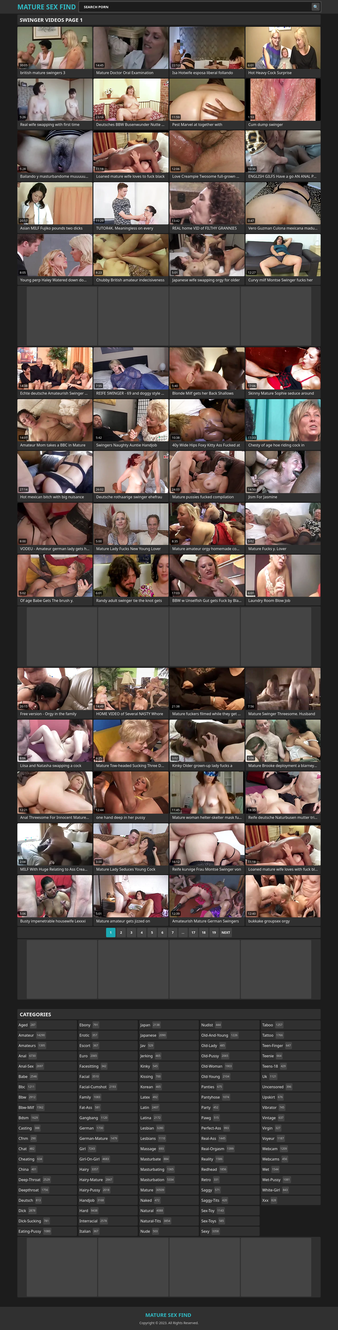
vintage (273, 1117)
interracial (94, 1220)
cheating (31, 1159)
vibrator (273, 1107)
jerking (150, 1055)
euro (89, 1055)
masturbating (157, 1169)
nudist (211, 1024)
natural (152, 1210)
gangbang (94, 1117)
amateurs (32, 1045)
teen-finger (277, 1045)
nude (149, 1231)
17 (193, 932)
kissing (151, 1076)
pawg (210, 1117)
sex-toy (213, 1210)
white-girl (275, 1190)
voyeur (273, 1138)
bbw (28, 1097)
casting (30, 1128)
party (210, 1107)
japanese (153, 1035)
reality (212, 1159)
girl (88, 1148)
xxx (269, 1200)
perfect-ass (215, 1128)
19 (214, 932)
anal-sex (31, 1066)
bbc (27, 1086)
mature (152, 1190)
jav (147, 1045)
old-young (215, 1076)
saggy (211, 1190)
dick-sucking (34, 1220)
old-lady (213, 1045)
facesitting (94, 1066)
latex (149, 1097)
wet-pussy (276, 1179)
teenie (272, 1055)
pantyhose (215, 1097)
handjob (92, 1200)
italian (90, 1231)
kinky (149, 1066)
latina (151, 1117)
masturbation (157, 1179)
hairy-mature (96, 1179)
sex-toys (213, 1220)
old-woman (217, 1066)
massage (152, 1148)
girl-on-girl (95, 1159)
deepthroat (34, 1190)
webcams (275, 1159)
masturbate (155, 1159)
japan (150, 1024)
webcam (275, 1148)
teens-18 (274, 1066)
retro (210, 1179)
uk (269, 1076)
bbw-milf (32, 1107)
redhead (214, 1169)
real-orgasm (218, 1148)
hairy (89, 1169)
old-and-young (220, 1035)
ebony (89, 1024)
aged (28, 1024)
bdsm (29, 1117)
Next (226, 932)
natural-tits (155, 1220)
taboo (272, 1024)
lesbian (152, 1128)
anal (28, 1055)
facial (90, 1076)
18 (204, 932)
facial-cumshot (98, 1086)
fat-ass (90, 1107)
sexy (210, 1231)
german (92, 1128)
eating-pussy (35, 1231)
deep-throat (35, 1179)
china (28, 1169)
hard (89, 1210)
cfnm (28, 1138)
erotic (89, 1035)
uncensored (277, 1086)
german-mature (99, 1138)
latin (150, 1107)
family (90, 1097)
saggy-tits (214, 1200)
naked (150, 1200)
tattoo (273, 1035)
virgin (271, 1128)
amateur (32, 1035)
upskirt (273, 1097)
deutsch (30, 1200)
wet (271, 1169)
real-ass (214, 1138)
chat (27, 1148)
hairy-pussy (95, 1190)
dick (28, 1210)
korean (151, 1086)
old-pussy (215, 1055)
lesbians (153, 1138)
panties (212, 1086)
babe (28, 1076)
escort (89, 1045)
